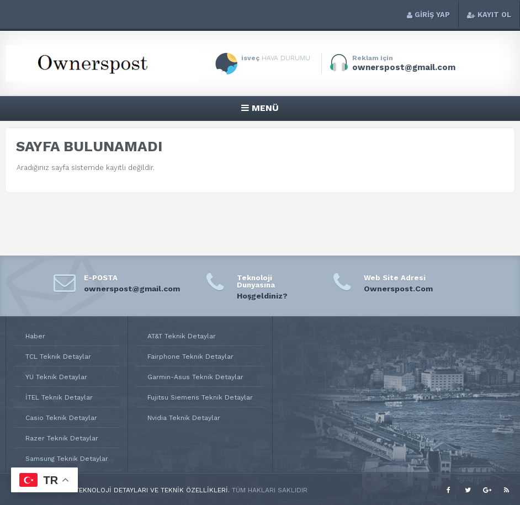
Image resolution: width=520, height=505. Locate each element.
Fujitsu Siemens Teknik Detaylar (200, 397)
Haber (35, 336)
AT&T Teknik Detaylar (181, 336)
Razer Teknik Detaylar (61, 438)
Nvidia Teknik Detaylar (183, 418)
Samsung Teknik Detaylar (66, 459)
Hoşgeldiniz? (262, 296)
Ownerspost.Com (398, 289)
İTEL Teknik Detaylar (59, 397)
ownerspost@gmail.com (132, 289)
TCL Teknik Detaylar (58, 356)
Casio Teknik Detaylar (61, 418)
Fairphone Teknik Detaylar (190, 356)
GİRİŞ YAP (428, 14)
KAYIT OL (489, 14)
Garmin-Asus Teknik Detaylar (195, 377)
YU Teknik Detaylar (56, 377)
